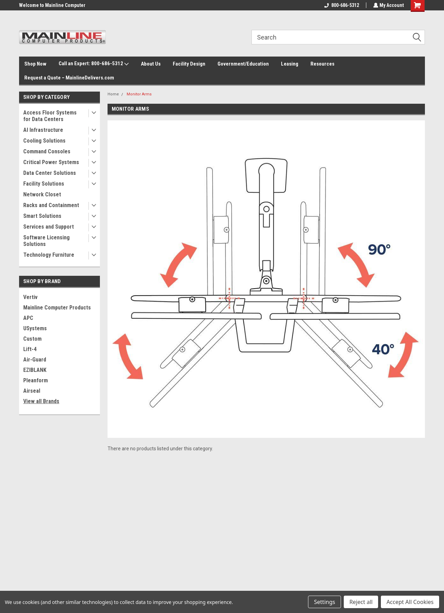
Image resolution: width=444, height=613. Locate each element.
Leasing (289, 64)
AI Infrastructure (43, 130)
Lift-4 (29, 349)
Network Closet (42, 194)
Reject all (361, 602)
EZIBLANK (34, 370)
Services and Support (48, 226)
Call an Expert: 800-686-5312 (94, 63)
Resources (322, 64)
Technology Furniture (48, 255)
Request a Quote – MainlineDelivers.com (69, 78)
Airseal (31, 391)
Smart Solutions (42, 216)
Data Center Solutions (49, 173)
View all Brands (41, 401)
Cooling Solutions (44, 140)
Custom (32, 338)
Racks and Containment (51, 205)
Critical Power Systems (51, 162)
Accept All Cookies (410, 602)
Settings (324, 602)
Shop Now (35, 64)
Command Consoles (46, 151)
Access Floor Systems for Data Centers (50, 115)
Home (113, 94)
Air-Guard (34, 359)
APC (28, 318)
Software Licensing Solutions (46, 240)
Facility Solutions (43, 183)
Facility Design (189, 64)
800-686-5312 (341, 5)
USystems (35, 328)
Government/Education (243, 64)
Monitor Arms (139, 94)
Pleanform (35, 380)
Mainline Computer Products (57, 307)
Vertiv (30, 297)
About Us (151, 64)
